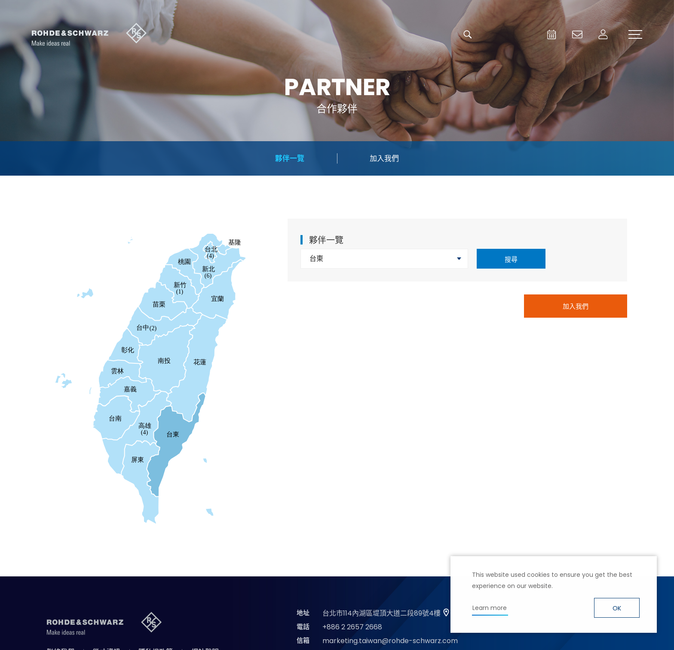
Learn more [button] (489, 608)
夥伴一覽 (289, 158)
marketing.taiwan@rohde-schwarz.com (390, 641)
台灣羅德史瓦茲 (89, 34)
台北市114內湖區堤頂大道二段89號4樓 (381, 613)
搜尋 (511, 259)
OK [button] (617, 608)
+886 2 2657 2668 (352, 627)
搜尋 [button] (467, 34)
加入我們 (384, 158)
